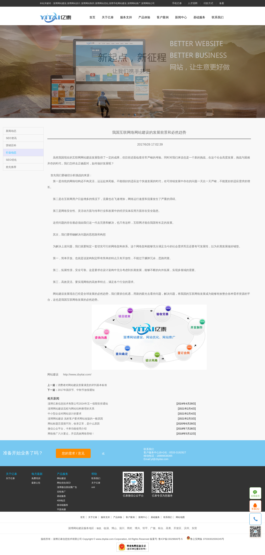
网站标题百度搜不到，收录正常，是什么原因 (74, 423)
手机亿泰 (177, 3)
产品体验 (144, 17)
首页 (92, 17)
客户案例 (163, 17)
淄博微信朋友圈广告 (67, 487)
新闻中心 (181, 17)
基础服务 (199, 17)
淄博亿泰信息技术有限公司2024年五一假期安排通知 (78, 403)
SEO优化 (11, 159)
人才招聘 (192, 3)
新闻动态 (11, 130)
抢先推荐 (11, 167)
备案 (221, 3)
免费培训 (35, 478)
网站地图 (180, 517)
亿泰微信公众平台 (133, 495)
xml (93, 487)
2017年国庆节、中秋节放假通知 (76, 389)
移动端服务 (62, 505)
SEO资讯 (11, 138)
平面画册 (61, 509)
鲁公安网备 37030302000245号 (207, 539)
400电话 (61, 500)
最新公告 (35, 483)
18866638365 (255, 519)
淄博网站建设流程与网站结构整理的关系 (71, 408)
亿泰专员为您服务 (162, 495)
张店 (99, 528)
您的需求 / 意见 (73, 453)
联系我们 (218, 17)
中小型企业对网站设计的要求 (64, 413)
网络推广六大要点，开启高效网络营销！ (71, 433)
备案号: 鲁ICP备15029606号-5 (166, 539)
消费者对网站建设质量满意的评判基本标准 (82, 385)
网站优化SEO (64, 483)
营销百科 (11, 145)
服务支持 (126, 17)
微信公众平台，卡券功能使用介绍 (67, 428)
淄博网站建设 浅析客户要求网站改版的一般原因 (75, 418)
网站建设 (52, 374)
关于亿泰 (108, 17)
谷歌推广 (61, 491)
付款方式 (208, 3)
